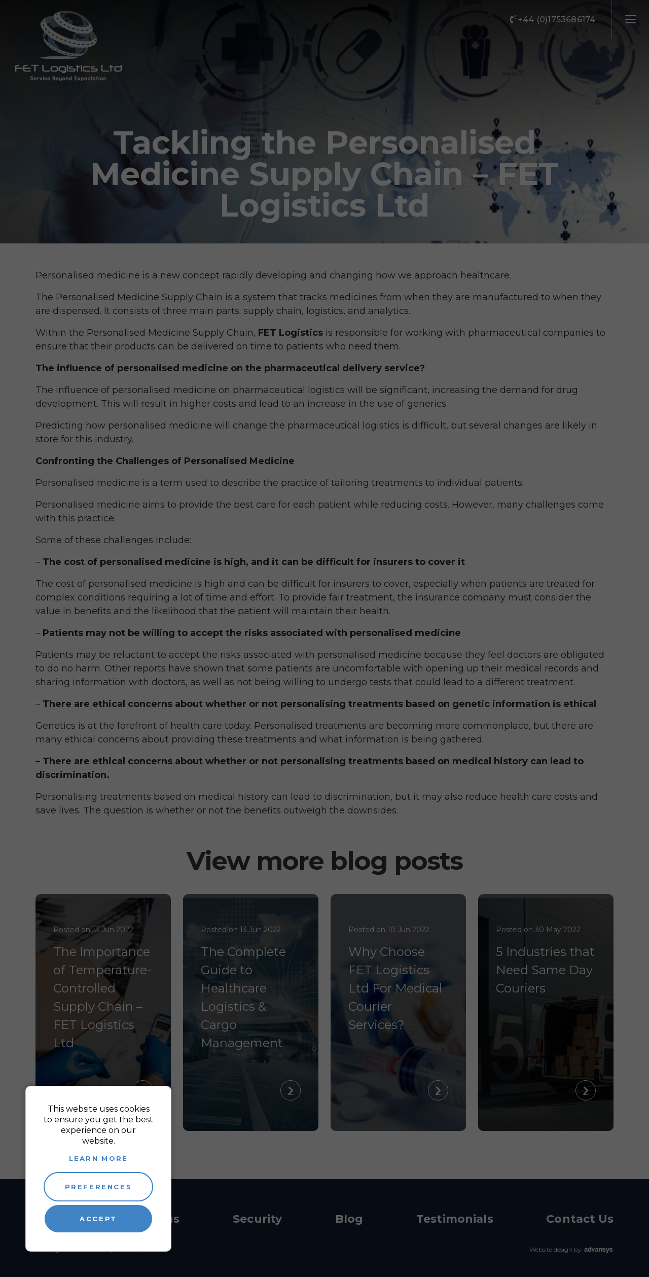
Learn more (98, 1158)
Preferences (98, 1187)
